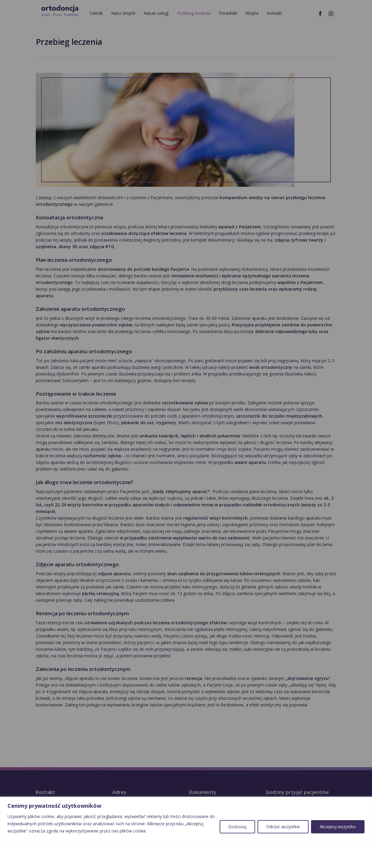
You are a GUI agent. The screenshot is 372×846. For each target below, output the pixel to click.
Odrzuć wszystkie (283, 826)
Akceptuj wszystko (338, 826)
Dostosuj (237, 826)
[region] (186, 821)
